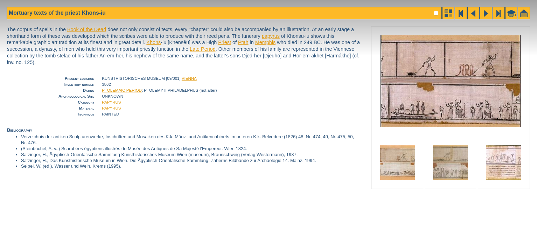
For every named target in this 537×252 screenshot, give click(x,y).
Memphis (265, 42)
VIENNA (189, 78)
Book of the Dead (86, 29)
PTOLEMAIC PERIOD (122, 90)
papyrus (271, 36)
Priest (224, 42)
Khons (153, 42)
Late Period (203, 49)
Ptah (243, 42)
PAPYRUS (111, 102)
